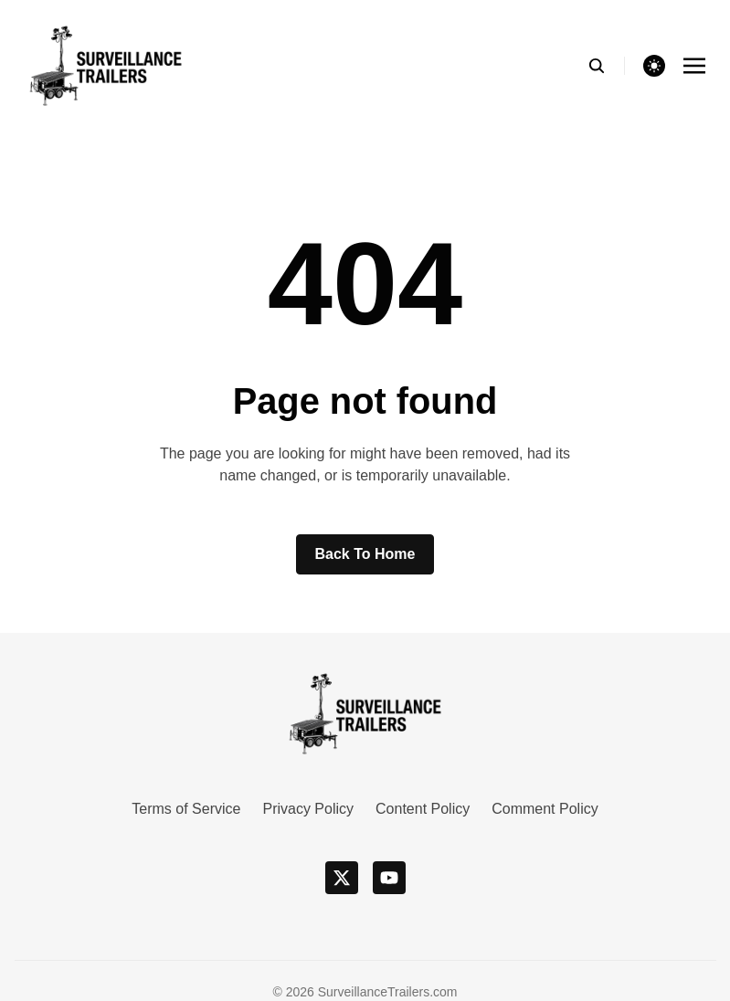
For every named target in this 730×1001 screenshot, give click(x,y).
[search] (606, 66)
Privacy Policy (308, 809)
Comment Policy (545, 809)
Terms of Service (186, 809)
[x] (341, 877)
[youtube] (389, 877)
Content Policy (423, 809)
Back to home (365, 554)
